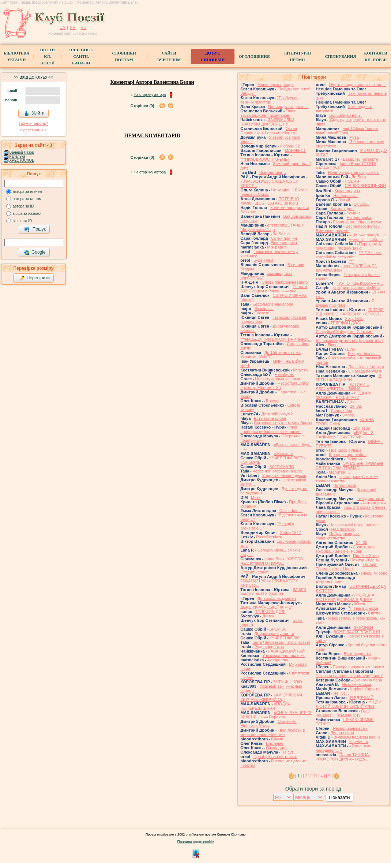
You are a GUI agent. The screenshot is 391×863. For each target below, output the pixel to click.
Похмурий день (364, 560)
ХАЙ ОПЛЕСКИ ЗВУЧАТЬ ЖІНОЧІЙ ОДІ (271, 697)
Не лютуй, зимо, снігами (277, 379)
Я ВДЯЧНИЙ (362, 697)
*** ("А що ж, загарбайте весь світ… (348, 254)
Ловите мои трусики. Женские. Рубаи (345, 549)
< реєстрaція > (33, 130)
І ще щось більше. (345, 450)
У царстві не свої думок (284, 475)
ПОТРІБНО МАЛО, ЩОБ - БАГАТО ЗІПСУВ (269, 201)
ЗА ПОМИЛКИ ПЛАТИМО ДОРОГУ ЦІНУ (267, 121)
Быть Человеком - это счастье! (281, 642)
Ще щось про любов (347, 454)
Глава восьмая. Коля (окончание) (268, 113)
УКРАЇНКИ (363, 627)
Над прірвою (343, 529)
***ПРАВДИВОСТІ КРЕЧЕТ (265, 159)
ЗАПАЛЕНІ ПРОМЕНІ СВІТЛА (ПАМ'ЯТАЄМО (349, 465)
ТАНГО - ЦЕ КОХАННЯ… (360, 283)
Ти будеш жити (370, 498)
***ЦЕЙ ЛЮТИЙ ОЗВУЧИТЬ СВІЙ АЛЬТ (348, 704)
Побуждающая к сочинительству (338, 535)
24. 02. (356, 406)
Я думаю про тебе (345, 303)
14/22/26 (362, 204)
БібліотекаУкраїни (16, 56)
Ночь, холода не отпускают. (353, 172)
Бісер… (334, 345)
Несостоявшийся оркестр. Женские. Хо (274, 385)
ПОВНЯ (352, 181)
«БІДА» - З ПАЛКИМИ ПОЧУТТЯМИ (344, 434)
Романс (354, 213)
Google (35, 252)
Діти (350, 402)
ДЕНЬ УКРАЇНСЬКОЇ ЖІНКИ (266, 607)
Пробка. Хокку (366, 555)
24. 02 (362, 542)
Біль (351, 349)
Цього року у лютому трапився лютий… (347, 478)
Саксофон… (290, 510)
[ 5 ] (329, 776)
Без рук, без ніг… (364, 353)
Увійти (34, 113)
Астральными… (330, 582)
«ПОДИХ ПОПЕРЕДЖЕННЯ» (265, 706)
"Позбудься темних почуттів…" (269, 100)
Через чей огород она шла (277, 471)
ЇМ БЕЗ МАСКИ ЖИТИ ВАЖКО (273, 591)
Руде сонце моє (269, 647)
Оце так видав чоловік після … (357, 84)
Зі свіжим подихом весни (357, 737)
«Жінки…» (283, 453)
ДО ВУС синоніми (213, 56)
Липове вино (342, 733)
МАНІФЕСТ (295, 150)
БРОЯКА (278, 629)
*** (351, 261)
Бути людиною (357, 653)
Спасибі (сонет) (254, 572)
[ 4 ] (321, 776)
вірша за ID (22, 221)
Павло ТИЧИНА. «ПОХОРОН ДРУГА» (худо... (343, 756)
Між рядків (277, 247)
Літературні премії (297, 56)
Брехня (272, 401)
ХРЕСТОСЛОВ (22, 160)
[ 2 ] (306, 776)
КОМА (359, 604)
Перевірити (34, 278)
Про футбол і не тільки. (275, 756)
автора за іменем (27, 192)
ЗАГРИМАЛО (282, 466)
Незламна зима (356, 684)
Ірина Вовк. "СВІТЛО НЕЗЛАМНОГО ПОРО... (271, 561)
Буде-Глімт (263, 260)
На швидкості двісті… (288, 106)
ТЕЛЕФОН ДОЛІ (270, 611)
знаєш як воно (374, 573)
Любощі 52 (290, 146)
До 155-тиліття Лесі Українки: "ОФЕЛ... (270, 354)
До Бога (358, 177)
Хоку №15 (354, 318)
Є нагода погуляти (365, 371)
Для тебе (361, 428)
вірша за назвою (27, 214)
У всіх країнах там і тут (283, 655)
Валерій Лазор (22, 152)
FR (73, 27)
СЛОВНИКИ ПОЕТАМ (124, 56)
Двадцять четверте (360, 159)
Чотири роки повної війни (356, 287)
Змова (348, 415)
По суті (287, 752)
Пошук (35, 229)
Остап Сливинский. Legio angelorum (268, 130)
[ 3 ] (314, 776)
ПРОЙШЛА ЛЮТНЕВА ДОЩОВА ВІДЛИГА (345, 597)
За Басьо (281, 234)
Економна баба (368, 680)
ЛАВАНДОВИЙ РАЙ (286, 651)
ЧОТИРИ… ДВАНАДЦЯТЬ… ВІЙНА (342, 386)
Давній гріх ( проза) (366, 367)
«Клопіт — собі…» (366, 239)
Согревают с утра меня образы (283, 423)
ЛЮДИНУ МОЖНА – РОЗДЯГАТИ (343, 395)
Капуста (300, 370)
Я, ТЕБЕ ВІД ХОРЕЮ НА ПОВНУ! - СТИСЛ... (350, 311)
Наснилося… (345, 195)
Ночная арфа (359, 217)
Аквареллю (277, 660)
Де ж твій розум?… (279, 414)
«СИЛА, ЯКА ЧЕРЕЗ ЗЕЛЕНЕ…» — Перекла (276, 714)
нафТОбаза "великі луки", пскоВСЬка (347, 130)
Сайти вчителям (169, 56)
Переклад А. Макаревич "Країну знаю (349, 246)
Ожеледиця (276, 748)
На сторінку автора (150, 95)
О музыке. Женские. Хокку (268, 723)
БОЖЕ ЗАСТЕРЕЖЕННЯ (357, 631)
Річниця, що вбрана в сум (357, 222)
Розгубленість (269, 537)
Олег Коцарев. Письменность (343, 713)
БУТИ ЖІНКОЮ (287, 682)
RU (83, 27)
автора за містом (27, 199)
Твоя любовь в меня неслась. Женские (272, 732)
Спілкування (340, 56)
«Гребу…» (358, 741)
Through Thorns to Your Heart (346, 566)
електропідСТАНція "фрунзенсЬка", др (272, 227)
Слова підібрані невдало (285, 282)
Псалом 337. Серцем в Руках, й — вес (273, 288)
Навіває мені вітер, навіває (354, 525)
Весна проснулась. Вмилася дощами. (348, 228)
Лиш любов (341, 410)
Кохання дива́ (347, 190)
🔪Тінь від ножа (363, 608)
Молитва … (339, 472)
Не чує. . (341, 693)
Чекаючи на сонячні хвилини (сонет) (349, 675)
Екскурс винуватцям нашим (358, 667)
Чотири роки (344, 485)
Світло (374, 613)
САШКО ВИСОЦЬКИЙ (365, 185)
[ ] (298, 776)
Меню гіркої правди (275, 84)
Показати (339, 797)
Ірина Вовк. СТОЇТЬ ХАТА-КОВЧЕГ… (346, 165)
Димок (268, 616)
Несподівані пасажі (350, 728)
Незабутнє (284, 374)
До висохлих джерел (276, 598)
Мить (255, 497)
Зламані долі (342, 208)
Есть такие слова (270, 418)
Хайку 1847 (290, 532)
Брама (277, 739)
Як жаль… (263, 308)
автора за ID (23, 206)
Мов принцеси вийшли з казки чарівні (270, 429)
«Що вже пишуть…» (368, 235)
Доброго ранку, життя (274, 633)
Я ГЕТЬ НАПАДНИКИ (348, 377)
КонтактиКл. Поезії (375, 56)
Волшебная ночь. (345, 115)
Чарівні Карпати (365, 689)
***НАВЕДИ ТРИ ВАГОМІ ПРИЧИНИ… (276, 339)
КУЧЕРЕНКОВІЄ (285, 638)
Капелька (17, 156)
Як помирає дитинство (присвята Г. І (349, 340)
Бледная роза (284, 242)
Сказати (261, 313)
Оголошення (254, 56)
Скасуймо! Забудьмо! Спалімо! (344, 331)
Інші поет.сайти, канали (81, 56)
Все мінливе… (272, 172)
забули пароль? (33, 123)
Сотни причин (284, 238)
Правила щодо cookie (195, 842)
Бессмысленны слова (272, 304)
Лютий (344, 200)
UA (62, 27)
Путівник (354, 459)
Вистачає (274, 743)
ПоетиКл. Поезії (47, 56)
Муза (354, 137)
